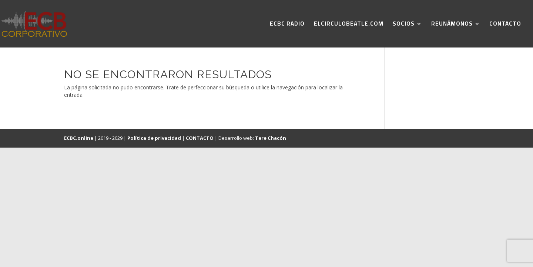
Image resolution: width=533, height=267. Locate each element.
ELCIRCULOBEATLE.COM (348, 25)
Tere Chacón (270, 138)
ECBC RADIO (287, 25)
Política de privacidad (154, 138)
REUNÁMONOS (452, 25)
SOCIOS (404, 25)
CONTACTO (505, 25)
